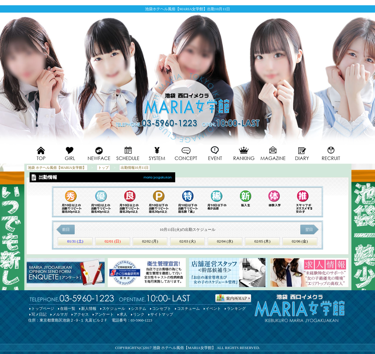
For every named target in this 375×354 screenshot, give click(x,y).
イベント (213, 308)
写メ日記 (39, 314)
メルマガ (60, 314)
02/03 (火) (188, 241)
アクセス (81, 314)
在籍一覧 (67, 308)
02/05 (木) (262, 241)
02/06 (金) (300, 241)
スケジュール (113, 308)
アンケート (104, 314)
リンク (138, 314)
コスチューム (188, 308)
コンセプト (161, 308)
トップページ (42, 308)
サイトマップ (161, 314)
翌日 (309, 229)
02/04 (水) (225, 241)
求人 (123, 314)
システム (138, 308)
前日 (65, 229)
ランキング (236, 308)
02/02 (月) (150, 241)
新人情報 (88, 308)
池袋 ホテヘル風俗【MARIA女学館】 (184, 348)
